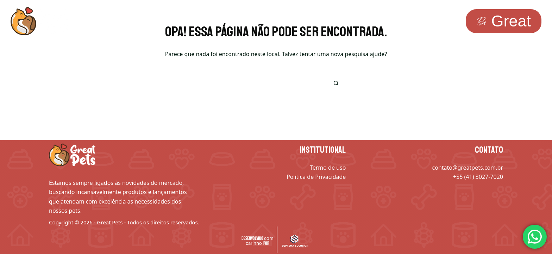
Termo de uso (328, 167)
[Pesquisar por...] (265, 83)
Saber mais (227, 21)
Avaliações (283, 21)
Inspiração (172, 21)
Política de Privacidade (316, 177)
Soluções (118, 21)
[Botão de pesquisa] (335, 83)
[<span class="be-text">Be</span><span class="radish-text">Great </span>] (503, 21)
